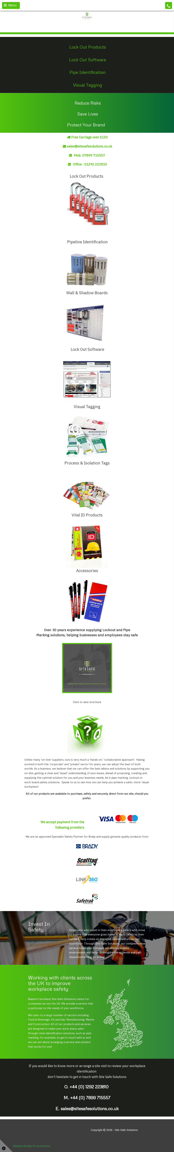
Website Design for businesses (31, 1145)
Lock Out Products (87, 46)
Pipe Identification (87, 72)
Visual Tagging (87, 84)
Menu (10, 5)
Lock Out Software (87, 59)
